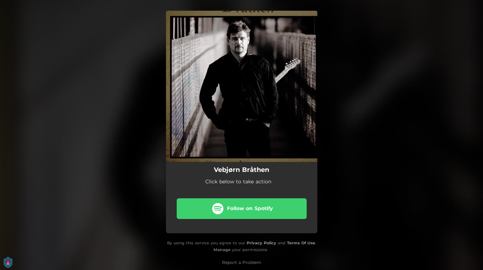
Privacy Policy (261, 242)
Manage (222, 249)
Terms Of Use (301, 242)
